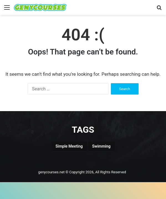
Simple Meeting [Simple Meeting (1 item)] (69, 146)
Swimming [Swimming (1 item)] (101, 146)
